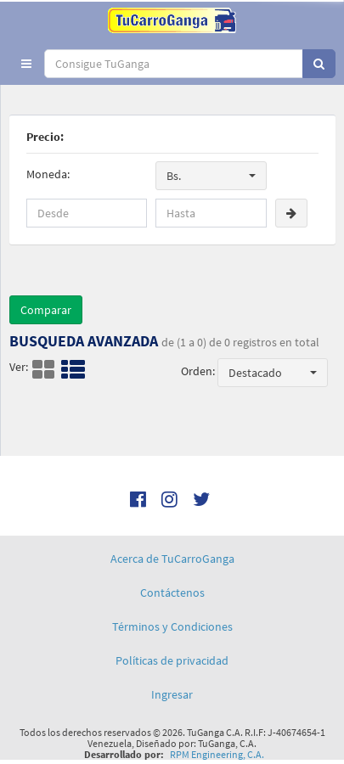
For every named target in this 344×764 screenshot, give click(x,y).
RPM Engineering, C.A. (217, 754)
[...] (173, 63)
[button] (26, 63)
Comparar (45, 309)
